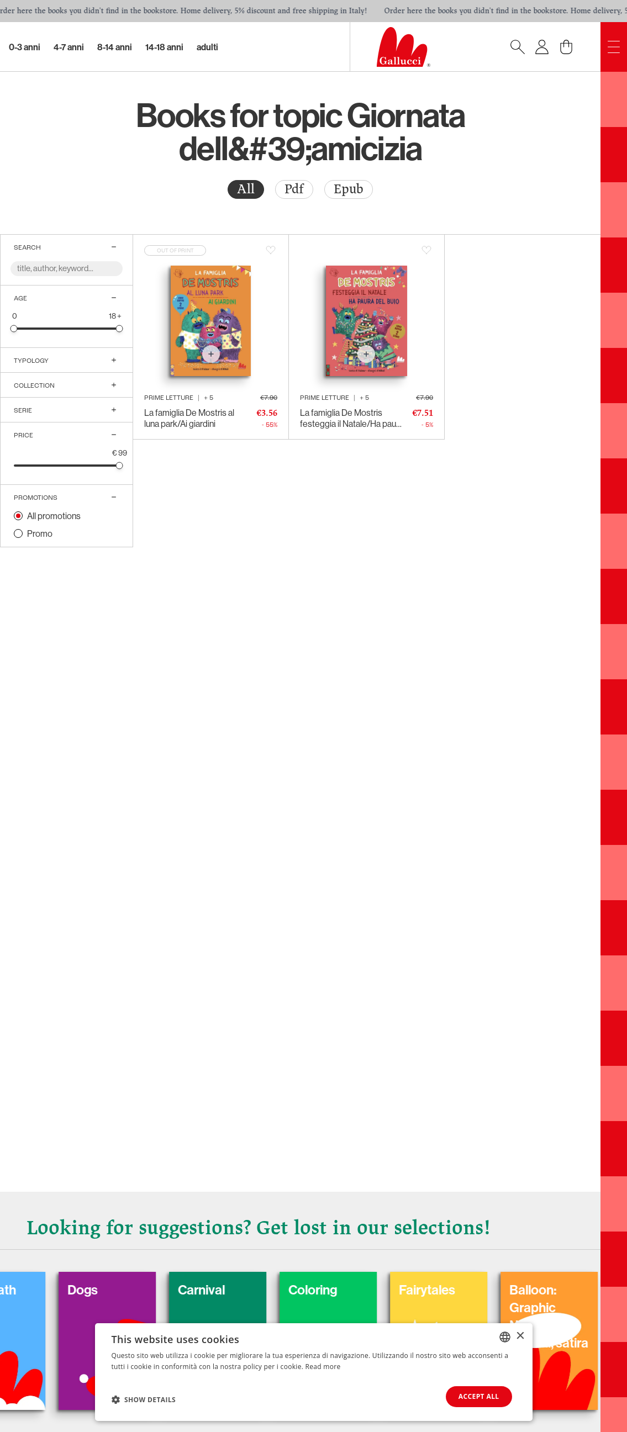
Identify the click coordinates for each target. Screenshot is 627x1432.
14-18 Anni (164, 46)
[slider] (14, 328)
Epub (348, 189)
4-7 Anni (69, 46)
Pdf (294, 189)
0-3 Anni (24, 46)
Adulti (207, 46)
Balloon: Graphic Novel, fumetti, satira (561, 1316)
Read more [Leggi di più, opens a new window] (323, 1366)
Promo (39, 533)
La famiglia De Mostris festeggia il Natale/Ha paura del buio (351, 418)
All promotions (54, 515)
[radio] (246, 189)
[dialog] (314, 1372)
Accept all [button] (479, 1396)
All (246, 189)
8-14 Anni (114, 46)
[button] (144, 1399)
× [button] (520, 1336)
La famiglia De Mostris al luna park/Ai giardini (189, 418)
